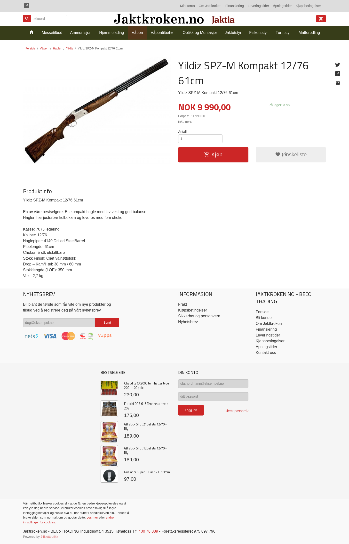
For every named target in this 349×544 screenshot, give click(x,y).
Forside (30, 48)
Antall (182, 132)
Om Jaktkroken (210, 6)
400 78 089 (148, 531)
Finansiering (234, 6)
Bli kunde (264, 318)
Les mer (93, 517)
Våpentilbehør (163, 33)
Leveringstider (258, 6)
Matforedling (309, 33)
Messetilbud (52, 33)
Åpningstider (282, 6)
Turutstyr (283, 33)
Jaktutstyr (233, 33)
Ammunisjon (80, 33)
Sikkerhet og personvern (199, 316)
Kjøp (213, 155)
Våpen (137, 33)
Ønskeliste (291, 155)
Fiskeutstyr (258, 33)
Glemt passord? (236, 411)
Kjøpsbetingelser (308, 6)
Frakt (182, 304)
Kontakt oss (266, 353)
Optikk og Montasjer (199, 33)
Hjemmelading (111, 33)
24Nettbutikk (49, 536)
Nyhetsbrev (188, 322)
